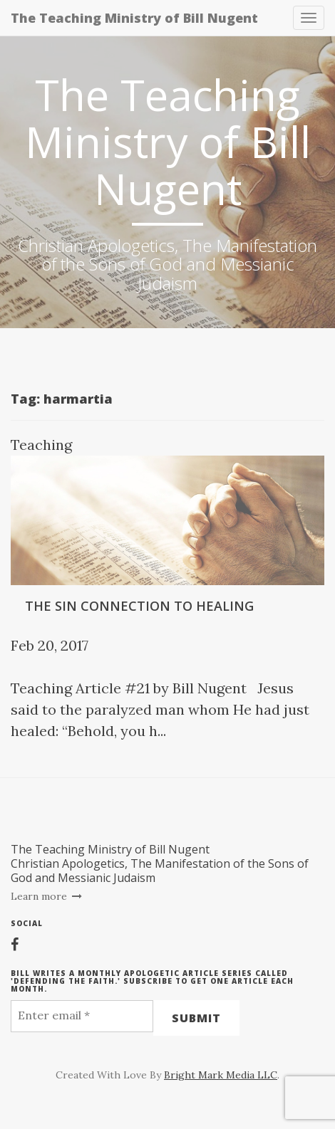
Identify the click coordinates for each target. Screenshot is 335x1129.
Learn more (47, 896)
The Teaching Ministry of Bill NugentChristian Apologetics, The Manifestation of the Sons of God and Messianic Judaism (160, 863)
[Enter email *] (82, 1016)
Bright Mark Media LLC (220, 1074)
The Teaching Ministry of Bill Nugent (134, 17)
